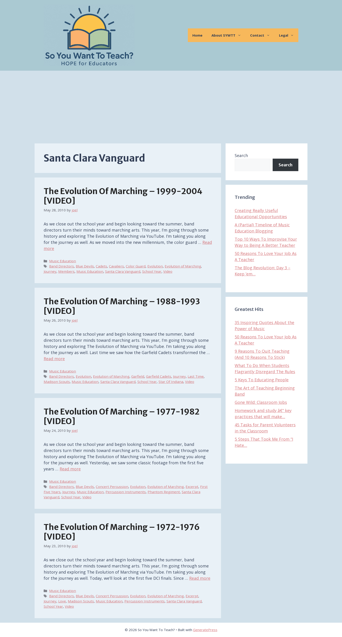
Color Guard (136, 266)
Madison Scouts (57, 381)
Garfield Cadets (158, 376)
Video (167, 271)
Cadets (101, 266)
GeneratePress (205, 629)
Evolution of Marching (183, 266)
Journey (50, 271)
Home (197, 35)
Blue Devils (85, 266)
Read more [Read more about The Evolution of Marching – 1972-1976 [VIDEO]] (199, 578)
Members (66, 271)
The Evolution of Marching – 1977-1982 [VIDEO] (121, 416)
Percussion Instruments (126, 492)
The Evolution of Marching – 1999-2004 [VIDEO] (123, 196)
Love (62, 601)
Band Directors (61, 266)
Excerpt (192, 486)
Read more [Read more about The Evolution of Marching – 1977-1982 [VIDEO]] (70, 469)
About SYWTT (228, 35)
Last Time (196, 376)
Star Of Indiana (170, 381)
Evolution (155, 266)
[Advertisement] (171, 105)
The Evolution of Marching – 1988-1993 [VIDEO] (122, 306)
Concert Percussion (112, 486)
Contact (262, 35)
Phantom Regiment (164, 492)
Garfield (137, 376)
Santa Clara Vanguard (122, 271)
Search (241, 155)
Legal (288, 35)
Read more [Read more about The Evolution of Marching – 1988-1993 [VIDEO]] (54, 358)
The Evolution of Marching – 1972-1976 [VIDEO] (122, 532)
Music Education (62, 261)
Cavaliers (116, 266)
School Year (151, 271)
